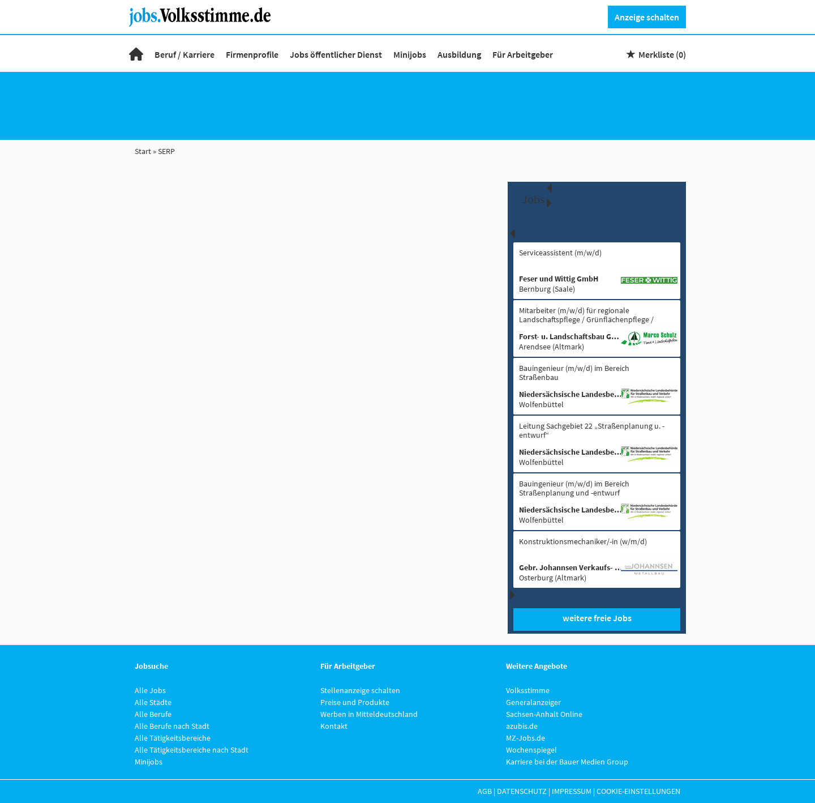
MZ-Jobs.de (525, 738)
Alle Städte (153, 702)
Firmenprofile (252, 54)
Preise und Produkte (354, 702)
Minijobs (409, 54)
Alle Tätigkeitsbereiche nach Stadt (191, 750)
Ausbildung (459, 54)
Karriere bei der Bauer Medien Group (567, 762)
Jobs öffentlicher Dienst (336, 54)
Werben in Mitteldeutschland (369, 714)
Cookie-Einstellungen (638, 791)
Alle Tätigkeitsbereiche (173, 738)
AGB (485, 791)
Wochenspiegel (531, 750)
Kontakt (334, 726)
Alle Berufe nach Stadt (172, 726)
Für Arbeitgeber (522, 54)
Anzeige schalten (647, 17)
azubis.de (522, 726)
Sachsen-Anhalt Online (544, 714)
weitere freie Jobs (597, 617)
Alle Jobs (150, 690)
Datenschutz (522, 791)
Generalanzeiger (533, 702)
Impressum (571, 791)
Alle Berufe (153, 714)
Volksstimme (528, 690)
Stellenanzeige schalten (360, 690)
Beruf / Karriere (185, 54)
